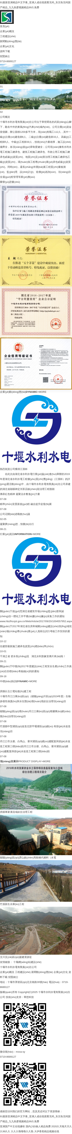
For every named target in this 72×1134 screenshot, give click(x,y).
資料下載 (5, 51)
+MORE (41, 391)
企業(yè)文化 (7, 46)
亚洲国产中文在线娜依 (12, 1126)
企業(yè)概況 (7, 31)
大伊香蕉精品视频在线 (46, 1131)
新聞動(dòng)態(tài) (11, 41)
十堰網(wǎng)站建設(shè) (27, 962)
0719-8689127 (8, 61)
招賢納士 (5, 56)
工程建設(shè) (8, 36)
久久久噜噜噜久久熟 (22, 1131)
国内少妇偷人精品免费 (38, 1126)
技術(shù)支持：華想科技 (20, 997)
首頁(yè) (4, 26)
